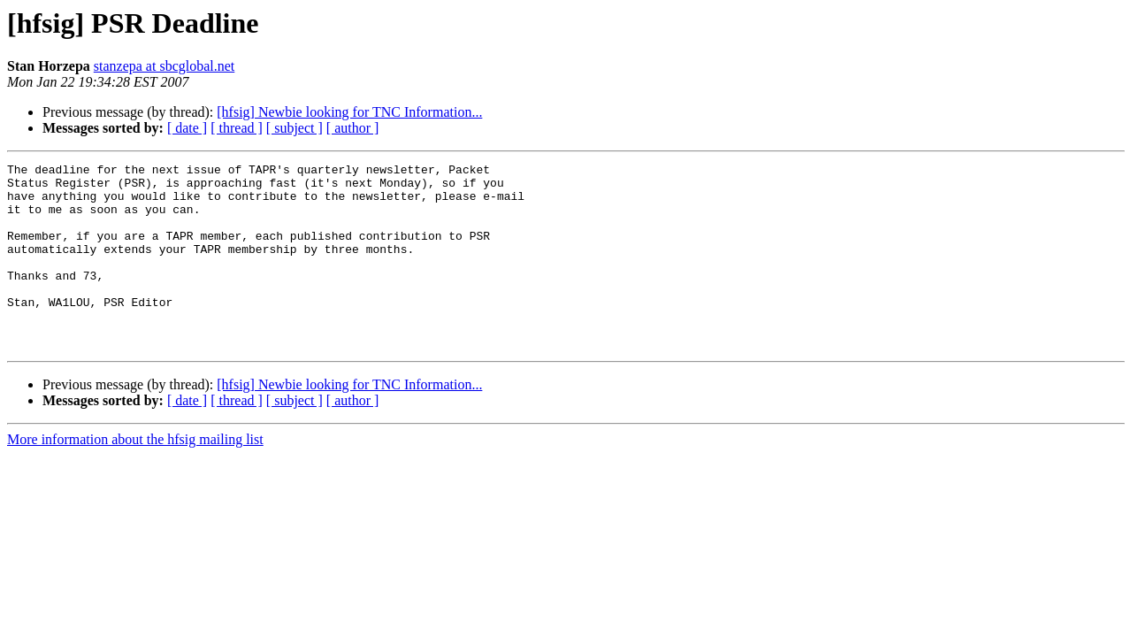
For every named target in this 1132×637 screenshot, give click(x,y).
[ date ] (187, 127)
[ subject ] (294, 127)
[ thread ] (236, 127)
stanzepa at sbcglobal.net (164, 65)
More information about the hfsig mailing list (135, 476)
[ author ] (352, 127)
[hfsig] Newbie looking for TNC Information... (349, 111)
